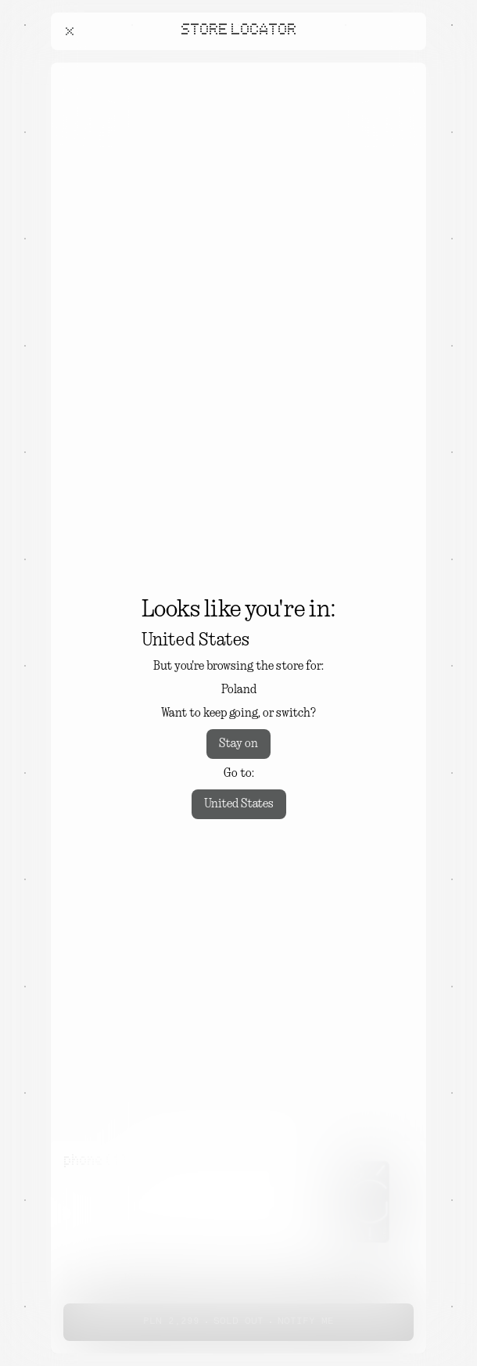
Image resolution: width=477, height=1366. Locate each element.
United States (239, 804)
